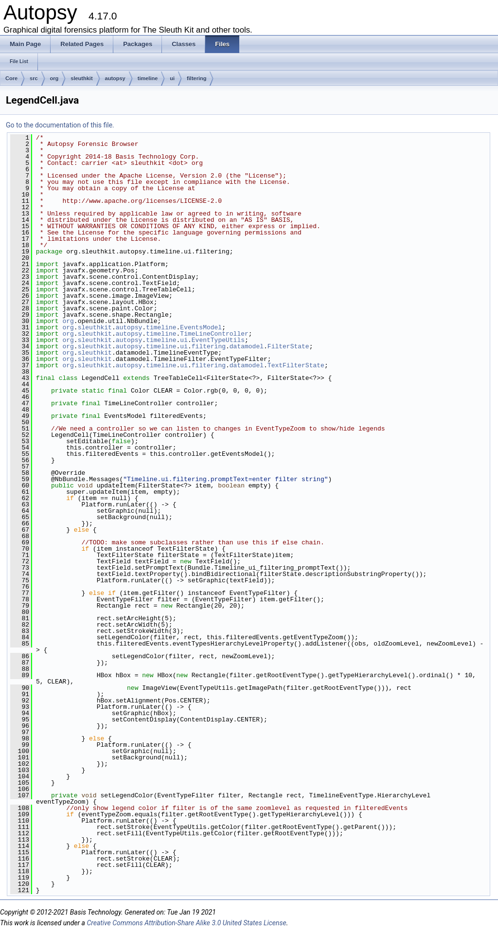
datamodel (247, 346)
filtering (196, 78)
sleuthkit (81, 78)
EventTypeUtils (218, 340)
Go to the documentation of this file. (60, 125)
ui (172, 78)
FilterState (288, 346)
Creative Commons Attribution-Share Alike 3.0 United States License (186, 923)
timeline (148, 78)
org (54, 78)
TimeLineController (214, 333)
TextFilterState (295, 365)
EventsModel (201, 327)
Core (11, 78)
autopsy (115, 78)
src (34, 78)
